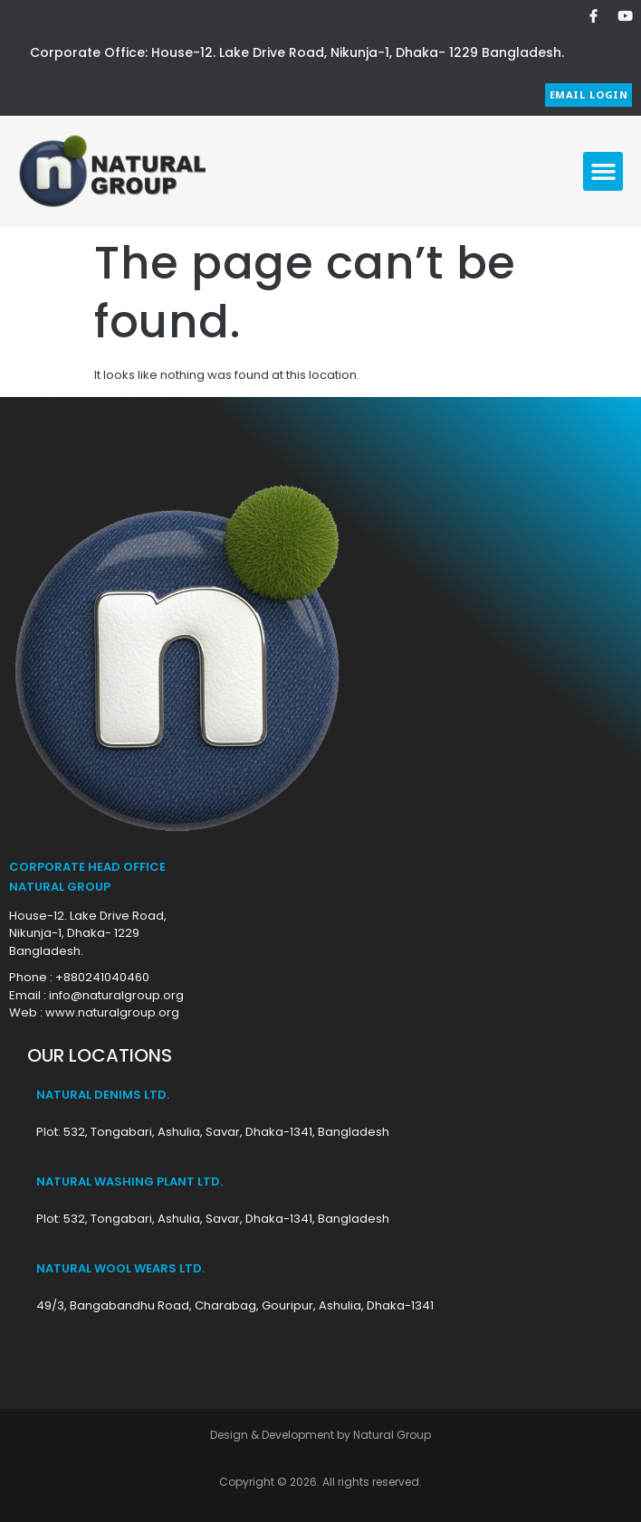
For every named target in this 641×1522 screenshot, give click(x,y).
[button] (603, 172)
